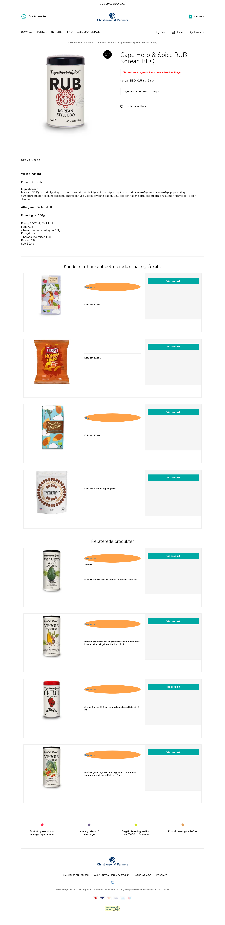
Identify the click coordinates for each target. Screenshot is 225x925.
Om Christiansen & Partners (112, 875)
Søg (163, 32)
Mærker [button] (41, 32)
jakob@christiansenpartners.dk (138, 889)
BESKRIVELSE (30, 160)
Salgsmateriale (88, 32)
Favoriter (199, 32)
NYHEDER (57, 32)
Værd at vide (143, 875)
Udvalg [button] (26, 32)
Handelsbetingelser (76, 875)
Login (179, 32)
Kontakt (161, 875)
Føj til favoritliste (133, 106)
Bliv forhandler (38, 16)
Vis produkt (173, 281)
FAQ (70, 32)
